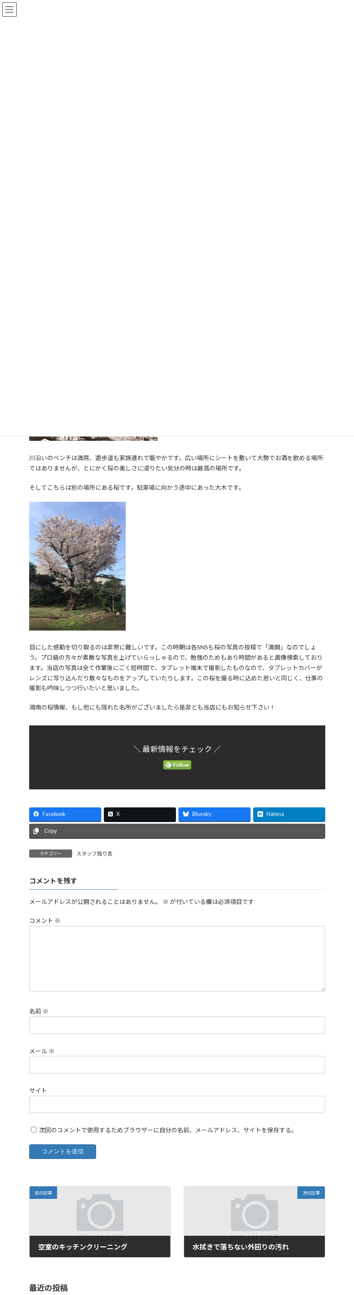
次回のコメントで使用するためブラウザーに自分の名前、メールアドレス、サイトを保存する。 (168, 1130)
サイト (38, 1090)
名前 (38, 1011)
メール (41, 1051)
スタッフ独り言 (94, 853)
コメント (45, 921)
